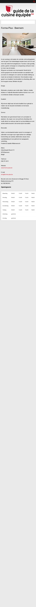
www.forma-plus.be (6, 168)
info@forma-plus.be (7, 174)
